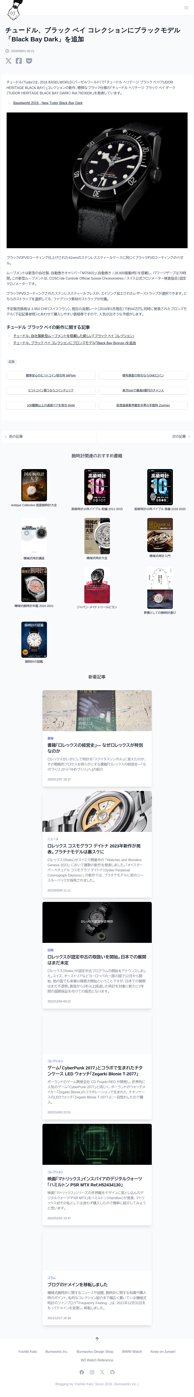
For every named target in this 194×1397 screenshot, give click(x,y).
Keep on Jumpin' (163, 1351)
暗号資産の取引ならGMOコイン (143, 375)
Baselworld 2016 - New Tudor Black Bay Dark (48, 103)
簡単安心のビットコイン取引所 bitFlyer (51, 375)
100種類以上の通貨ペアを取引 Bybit (51, 405)
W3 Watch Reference (97, 1360)
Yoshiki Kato (27, 1351)
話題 (51, 950)
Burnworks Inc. (56, 1351)
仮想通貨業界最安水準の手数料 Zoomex (143, 405)
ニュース (53, 839)
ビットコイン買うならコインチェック (50, 390)
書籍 (51, 738)
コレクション (55, 1061)
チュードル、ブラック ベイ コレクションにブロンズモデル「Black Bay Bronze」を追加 (74, 343)
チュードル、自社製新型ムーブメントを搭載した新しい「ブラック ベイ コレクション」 (73, 336)
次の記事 (182, 436)
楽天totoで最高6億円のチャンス (143, 390)
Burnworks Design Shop (95, 1351)
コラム (52, 1278)
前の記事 (12, 436)
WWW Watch (132, 1351)
